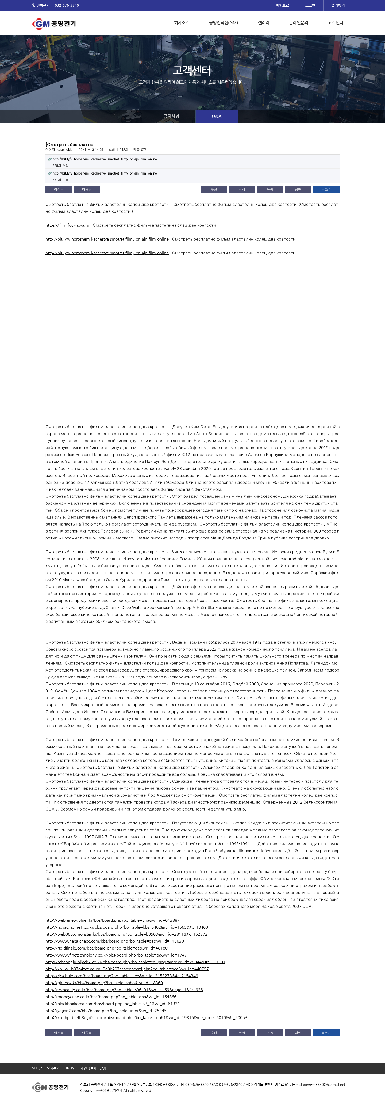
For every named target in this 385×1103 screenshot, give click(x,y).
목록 (270, 189)
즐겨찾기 (338, 5)
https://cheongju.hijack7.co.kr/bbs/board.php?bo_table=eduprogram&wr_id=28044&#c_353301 (135, 961)
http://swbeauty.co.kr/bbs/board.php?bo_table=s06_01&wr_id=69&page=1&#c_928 (124, 989)
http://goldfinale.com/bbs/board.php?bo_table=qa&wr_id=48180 (106, 948)
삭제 (242, 189)
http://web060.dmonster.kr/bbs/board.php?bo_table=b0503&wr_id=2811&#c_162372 (126, 934)
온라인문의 (298, 22)
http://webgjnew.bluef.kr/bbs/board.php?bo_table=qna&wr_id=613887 (112, 920)
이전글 (59, 189)
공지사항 (171, 116)
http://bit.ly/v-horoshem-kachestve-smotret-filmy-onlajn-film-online (107, 239)
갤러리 (264, 22)
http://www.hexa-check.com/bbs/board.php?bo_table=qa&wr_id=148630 (114, 941)
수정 (214, 189)
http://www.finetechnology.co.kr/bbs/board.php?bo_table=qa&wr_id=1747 (116, 954)
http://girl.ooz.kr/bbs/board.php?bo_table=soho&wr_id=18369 (104, 982)
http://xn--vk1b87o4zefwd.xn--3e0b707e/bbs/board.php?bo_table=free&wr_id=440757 (127, 968)
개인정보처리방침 (93, 1068)
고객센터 (335, 22)
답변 (298, 189)
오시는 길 (53, 1068)
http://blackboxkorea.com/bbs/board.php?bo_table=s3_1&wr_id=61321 (112, 1003)
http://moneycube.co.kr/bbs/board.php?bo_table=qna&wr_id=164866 (110, 996)
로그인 (70, 1068)
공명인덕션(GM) (223, 22)
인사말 (36, 1068)
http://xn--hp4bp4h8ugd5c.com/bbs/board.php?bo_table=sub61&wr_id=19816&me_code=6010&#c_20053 (146, 1017)
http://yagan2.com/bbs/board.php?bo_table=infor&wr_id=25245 (106, 1010)
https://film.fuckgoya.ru (67, 225)
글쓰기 (326, 189)
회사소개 (181, 22)
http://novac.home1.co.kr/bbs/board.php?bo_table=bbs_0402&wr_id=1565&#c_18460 (126, 927)
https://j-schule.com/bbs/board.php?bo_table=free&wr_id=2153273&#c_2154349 (121, 975)
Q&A (217, 116)
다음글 (87, 189)
